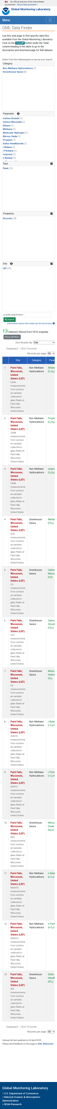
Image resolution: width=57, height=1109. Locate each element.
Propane (7, 140)
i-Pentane (8, 151)
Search (9, 319)
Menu (6, 20)
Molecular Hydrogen (13, 133)
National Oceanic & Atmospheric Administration (21, 1099)
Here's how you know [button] (26, 4)
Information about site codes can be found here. (31, 323)
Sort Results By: (24, 342)
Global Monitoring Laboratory (30, 9)
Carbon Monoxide (12, 122)
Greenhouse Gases (13, 72)
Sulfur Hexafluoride (13, 143)
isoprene (7, 154)
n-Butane (8, 158)
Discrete (7, 218)
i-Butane (7, 147)
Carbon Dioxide (11, 118)
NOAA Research (13, 1104)
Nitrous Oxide (10, 136)
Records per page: (37, 353)
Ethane (6, 125)
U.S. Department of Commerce (21, 1093)
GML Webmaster (45, 1044)
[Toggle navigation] (50, 20)
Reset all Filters (12, 337)
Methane (7, 129)
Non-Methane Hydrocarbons (18, 68)
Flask (5, 168)
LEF (5, 268)
